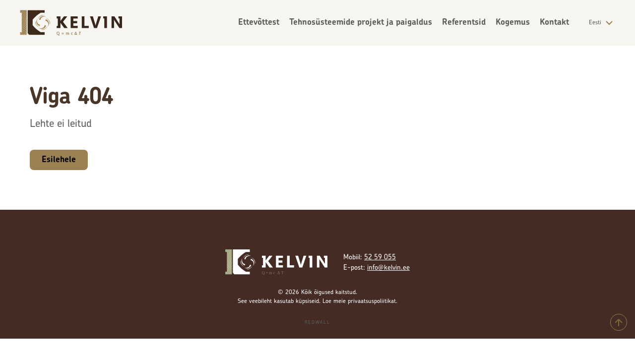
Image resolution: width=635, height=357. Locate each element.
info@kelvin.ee (388, 268)
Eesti (602, 23)
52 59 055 (380, 257)
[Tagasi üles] (618, 322)
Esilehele (59, 160)
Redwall (317, 322)
